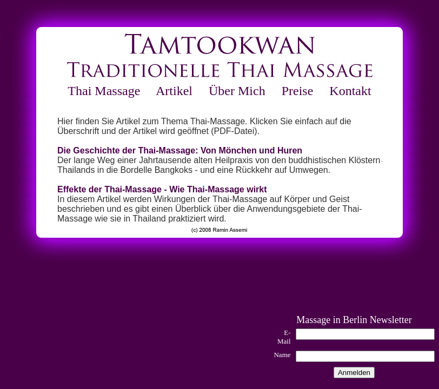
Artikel (174, 91)
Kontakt (350, 91)
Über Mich (237, 91)
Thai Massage (104, 91)
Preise (298, 91)
